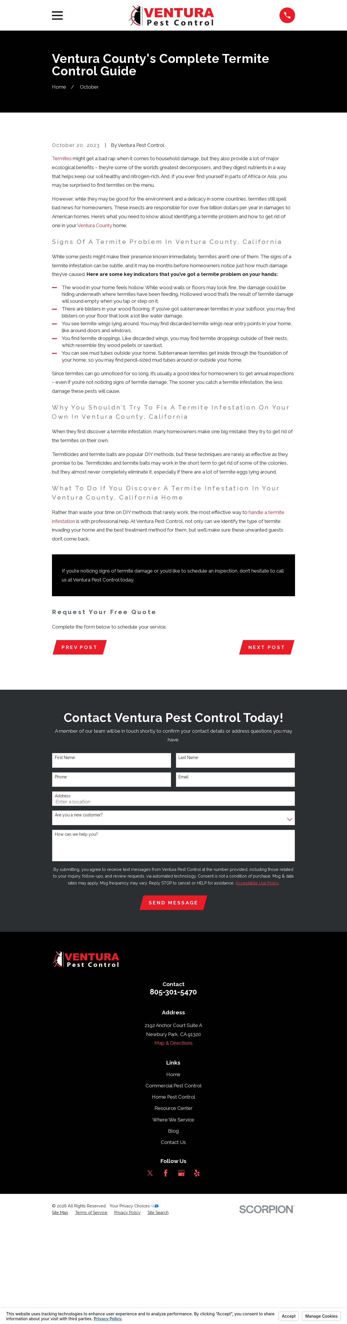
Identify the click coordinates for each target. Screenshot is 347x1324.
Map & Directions (173, 1142)
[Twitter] (150, 1272)
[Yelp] (196, 1272)
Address (62, 894)
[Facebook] (165, 1272)
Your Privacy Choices (134, 1305)
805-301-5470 (173, 1091)
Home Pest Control (173, 1196)
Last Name (188, 856)
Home (173, 1174)
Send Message (173, 1002)
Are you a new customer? (79, 914)
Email (183, 875)
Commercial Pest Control (173, 1185)
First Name (65, 856)
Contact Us (173, 1241)
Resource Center (173, 1208)
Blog (173, 1230)
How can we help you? (76, 933)
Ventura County (94, 323)
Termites (62, 256)
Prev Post (80, 746)
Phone (61, 875)
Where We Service (173, 1219)
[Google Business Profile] (181, 1272)
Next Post (266, 746)
